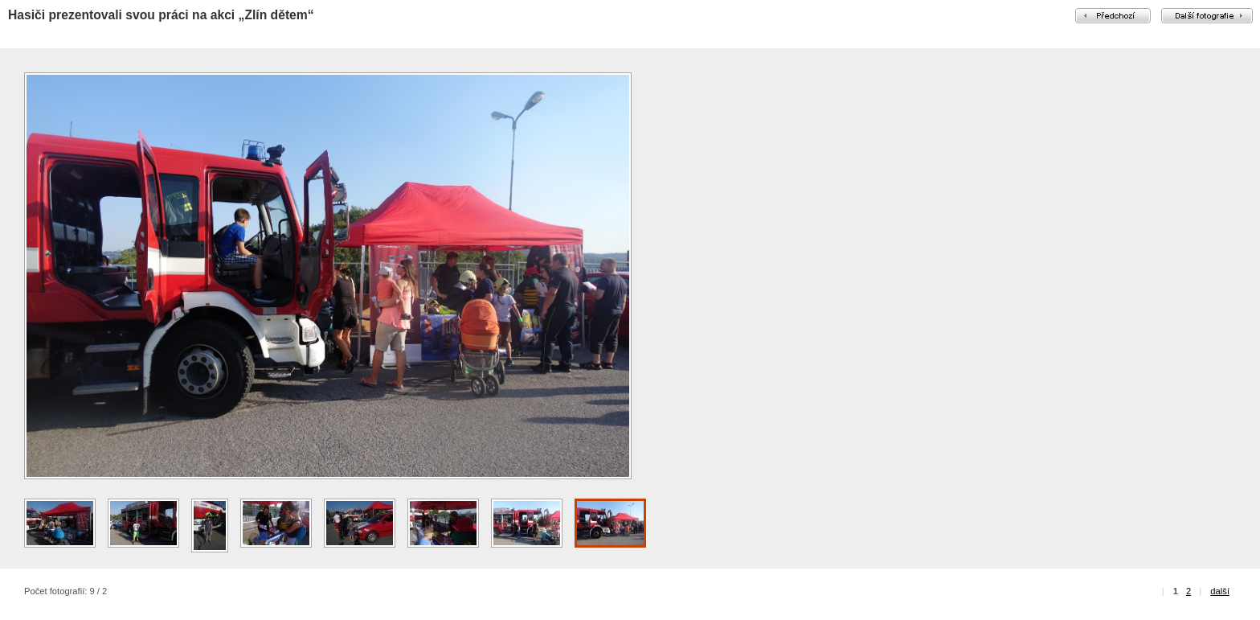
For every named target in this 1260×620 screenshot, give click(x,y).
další (1219, 591)
